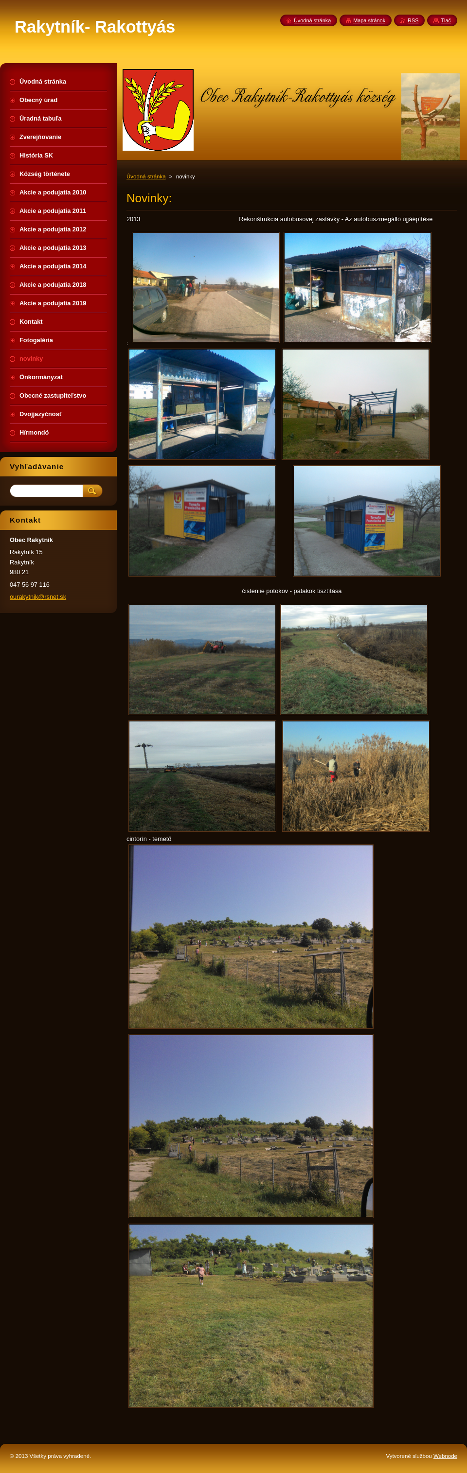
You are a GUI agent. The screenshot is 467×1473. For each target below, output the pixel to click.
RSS (413, 20)
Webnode (445, 1456)
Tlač (446, 20)
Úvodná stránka (146, 176)
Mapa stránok (369, 20)
